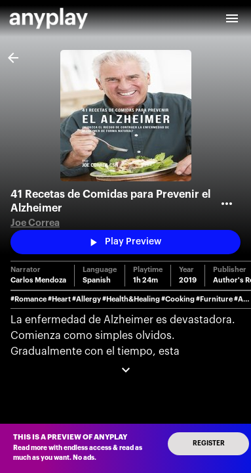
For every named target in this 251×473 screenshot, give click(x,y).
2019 (188, 280)
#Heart (59, 299)
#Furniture (214, 299)
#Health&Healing (131, 299)
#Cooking (178, 299)
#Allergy (86, 299)
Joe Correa (35, 223)
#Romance (28, 299)
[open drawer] (232, 18)
